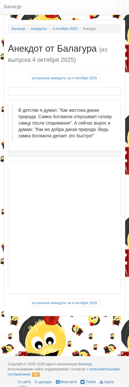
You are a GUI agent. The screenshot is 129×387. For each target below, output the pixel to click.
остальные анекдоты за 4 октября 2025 (64, 78)
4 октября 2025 (64, 29)
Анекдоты (39, 29)
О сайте (24, 382)
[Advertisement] (62, 227)
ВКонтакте (66, 382)
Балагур (12, 6)
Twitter (88, 382)
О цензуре (43, 382)
